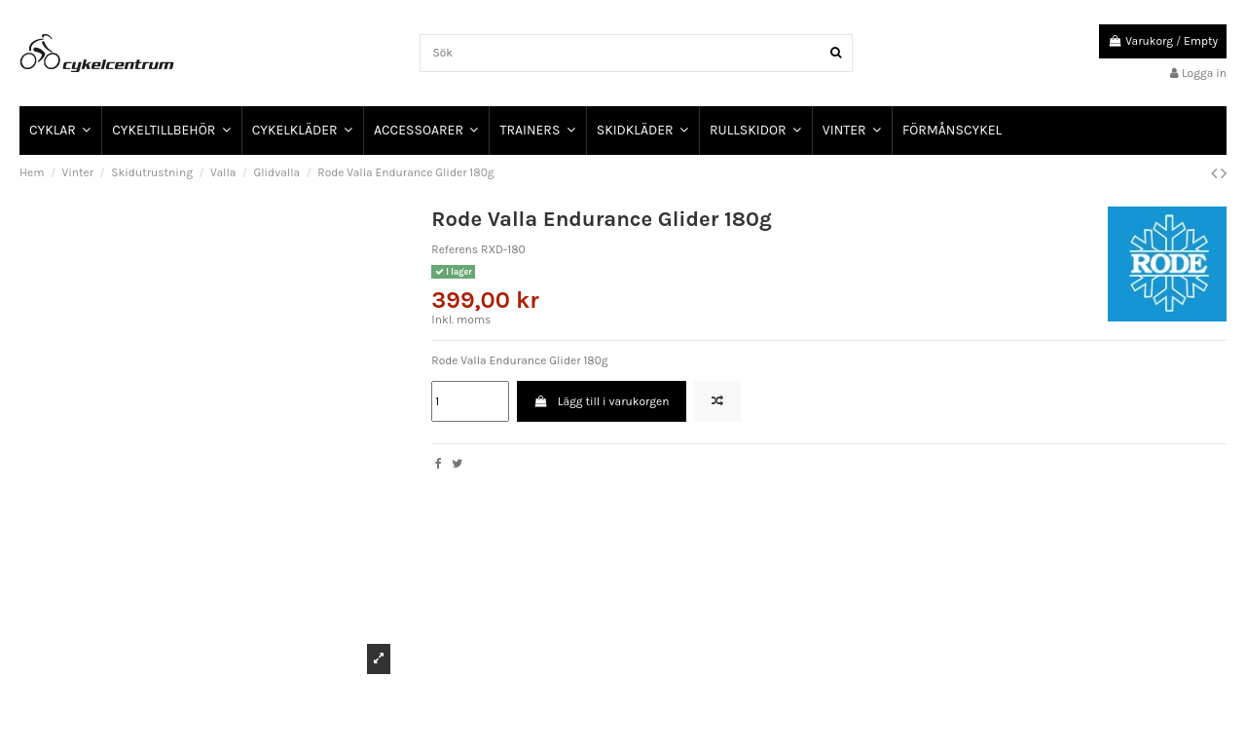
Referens (454, 249)
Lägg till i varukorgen (602, 401)
